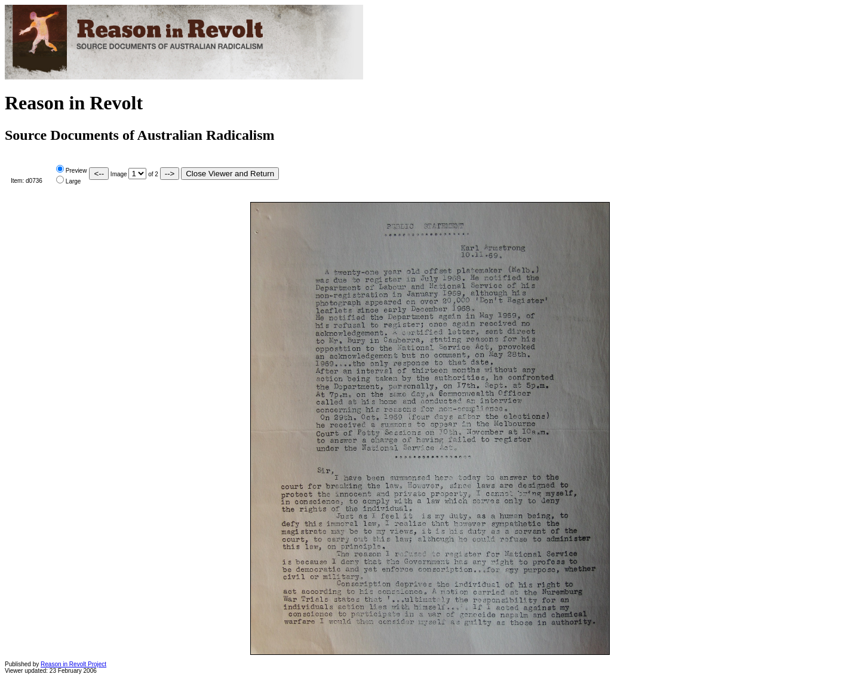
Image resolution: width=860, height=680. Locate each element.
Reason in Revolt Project (73, 664)
